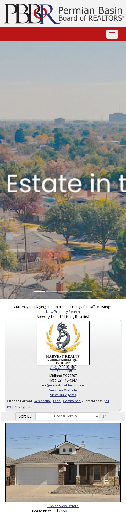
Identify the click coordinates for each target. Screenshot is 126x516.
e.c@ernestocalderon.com (63, 385)
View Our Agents (63, 394)
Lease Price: (42, 510)
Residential (42, 401)
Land (57, 401)
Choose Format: (20, 401)
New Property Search (63, 311)
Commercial (72, 401)
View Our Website (63, 390)
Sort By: (25, 416)
